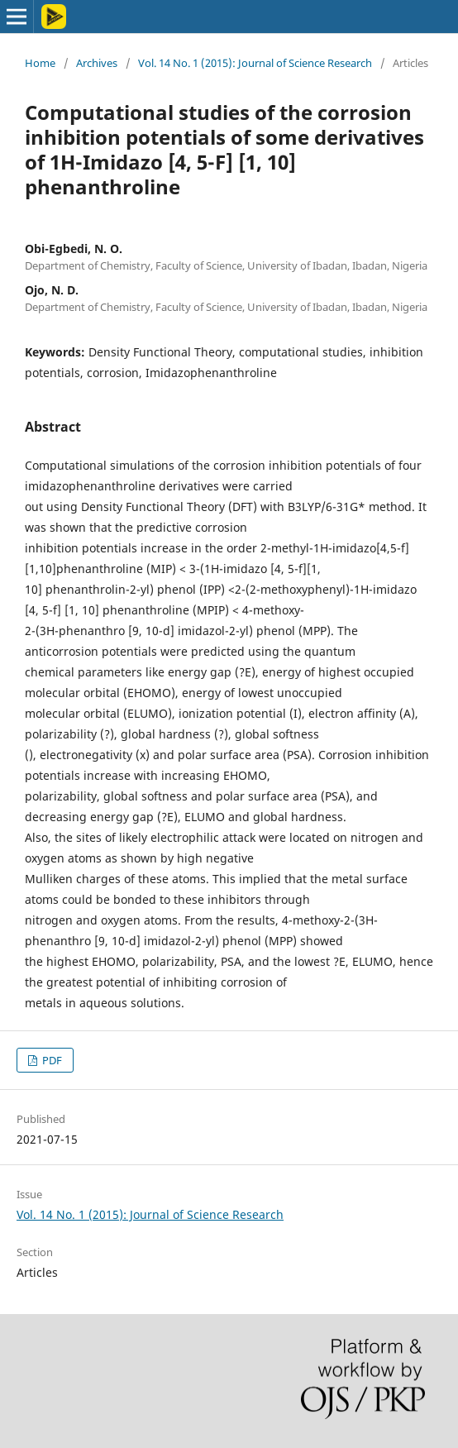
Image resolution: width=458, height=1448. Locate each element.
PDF (51, 1060)
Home (40, 62)
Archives (96, 62)
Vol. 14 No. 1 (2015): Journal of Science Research (255, 62)
